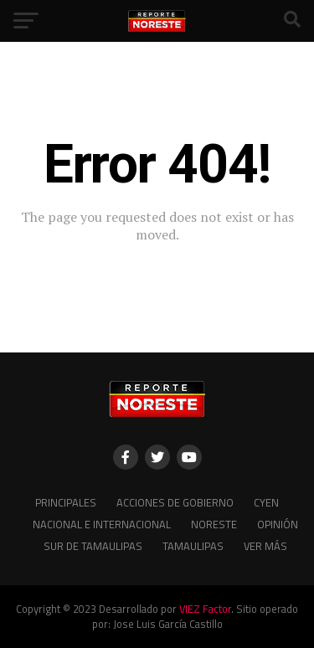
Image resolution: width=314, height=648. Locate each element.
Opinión (277, 524)
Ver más (265, 545)
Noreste (214, 524)
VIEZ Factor (205, 608)
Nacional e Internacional (102, 524)
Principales (65, 502)
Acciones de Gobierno (175, 502)
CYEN (266, 502)
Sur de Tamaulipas (93, 545)
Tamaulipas (193, 545)
